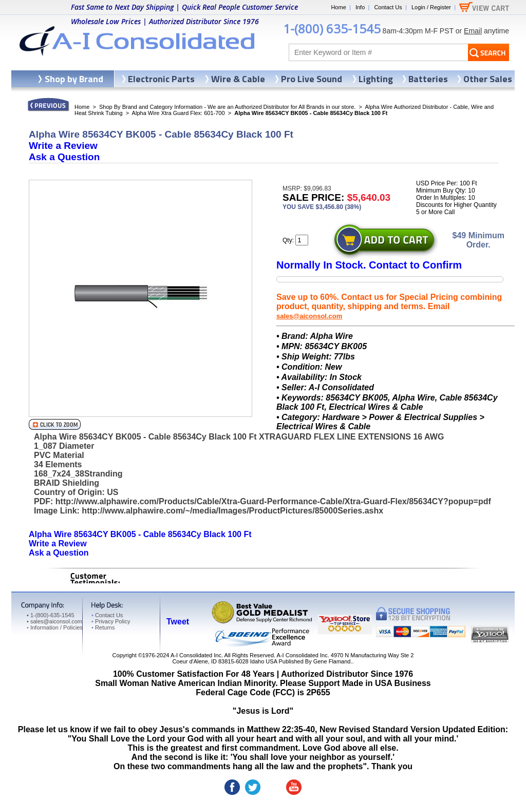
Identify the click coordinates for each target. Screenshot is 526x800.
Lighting (376, 79)
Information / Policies (55, 627)
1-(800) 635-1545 (332, 28)
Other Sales (487, 79)
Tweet (177, 621)
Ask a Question (64, 156)
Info (360, 7)
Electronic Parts (161, 79)
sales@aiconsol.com (309, 316)
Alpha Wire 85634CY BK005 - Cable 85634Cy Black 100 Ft (140, 534)
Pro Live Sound (311, 79)
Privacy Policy (110, 621)
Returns (103, 627)
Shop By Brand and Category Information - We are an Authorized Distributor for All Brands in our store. (227, 107)
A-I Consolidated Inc (196, 655)
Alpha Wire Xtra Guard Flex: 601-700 (178, 113)
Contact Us (388, 7)
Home (338, 7)
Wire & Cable (238, 79)
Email (473, 31)
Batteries (428, 79)
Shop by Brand (74, 79)
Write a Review (63, 145)
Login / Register (431, 7)
